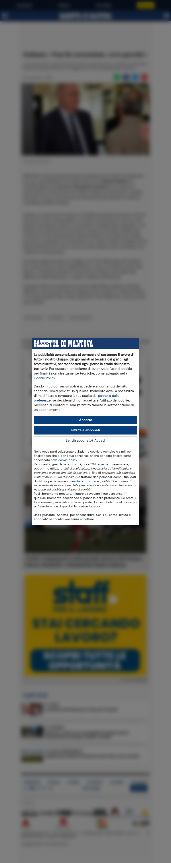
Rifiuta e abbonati (85, 430)
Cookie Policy (44, 378)
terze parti (104, 463)
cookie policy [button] (67, 460)
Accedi (100, 440)
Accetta (85, 420)
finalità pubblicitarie (84, 480)
